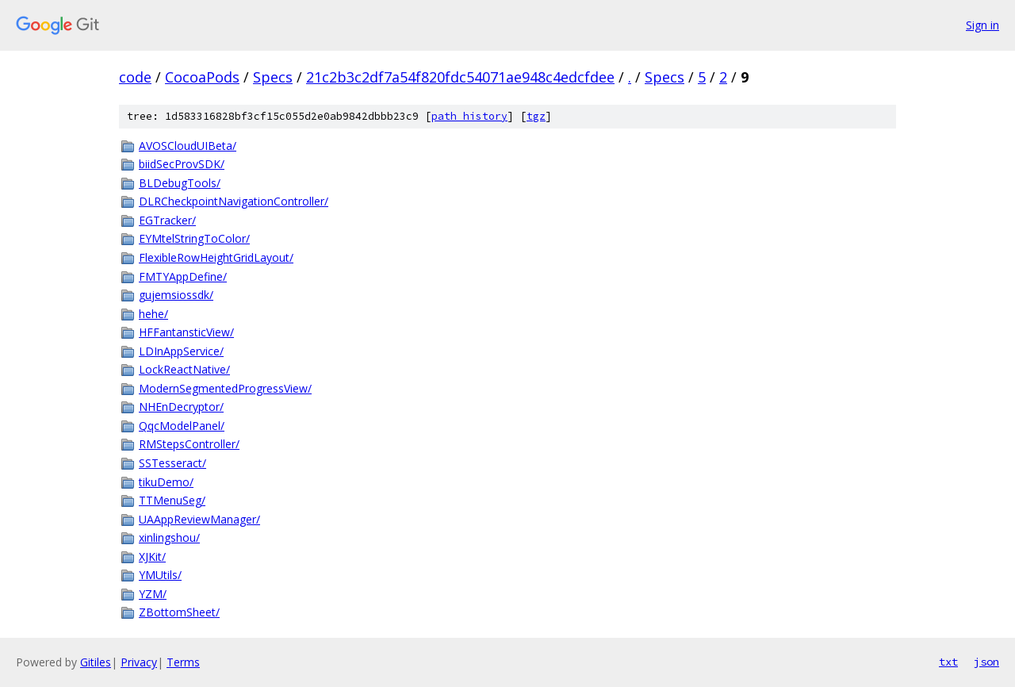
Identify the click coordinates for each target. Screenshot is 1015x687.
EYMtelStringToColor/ (194, 238)
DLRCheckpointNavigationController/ (233, 201)
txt (948, 661)
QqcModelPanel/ (181, 425)
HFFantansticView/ (186, 332)
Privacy (139, 662)
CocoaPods (202, 76)
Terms (183, 662)
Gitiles (95, 662)
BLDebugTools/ (179, 182)
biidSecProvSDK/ (181, 163)
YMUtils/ (160, 574)
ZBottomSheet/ (179, 612)
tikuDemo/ (166, 481)
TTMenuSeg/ (172, 500)
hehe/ (153, 313)
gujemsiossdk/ (176, 294)
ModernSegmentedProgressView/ (225, 388)
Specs (273, 76)
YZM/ (153, 593)
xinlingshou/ (169, 537)
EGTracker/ (167, 220)
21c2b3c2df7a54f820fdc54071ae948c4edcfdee (460, 76)
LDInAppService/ (181, 351)
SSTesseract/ (172, 462)
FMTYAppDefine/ (183, 276)
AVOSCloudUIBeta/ (187, 145)
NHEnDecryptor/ (181, 406)
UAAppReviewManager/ (199, 519)
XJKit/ (152, 556)
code (135, 76)
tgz (536, 116)
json (986, 661)
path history (469, 116)
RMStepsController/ (189, 443)
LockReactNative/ (184, 369)
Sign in (982, 25)
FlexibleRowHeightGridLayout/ (216, 257)
